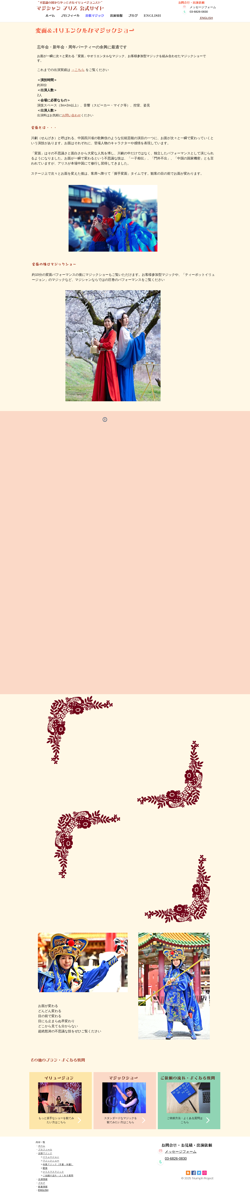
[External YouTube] (124, 752)
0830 (183, 1159)
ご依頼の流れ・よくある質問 (58, 1175)
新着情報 (42, 1186)
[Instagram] (204, 1173)
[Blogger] (188, 1173)
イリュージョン (51, 1157)
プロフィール (45, 1149)
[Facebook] (193, 1173)
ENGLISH (43, 1190)
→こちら (78, 69)
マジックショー (51, 1160)
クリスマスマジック (53, 1171)
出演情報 (42, 1179)
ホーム (41, 1146)
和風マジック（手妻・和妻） (58, 1164)
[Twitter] (199, 1173)
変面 (45, 1168)
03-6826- (172, 1159)
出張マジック (45, 1153)
